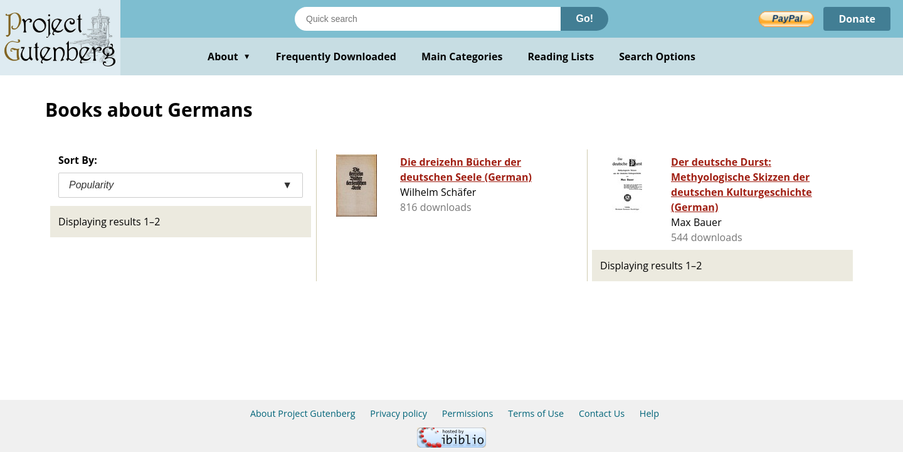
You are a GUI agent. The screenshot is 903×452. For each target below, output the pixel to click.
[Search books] (428, 19)
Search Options (657, 56)
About (229, 56)
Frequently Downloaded (336, 56)
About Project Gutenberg (303, 413)
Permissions (468, 413)
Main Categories (462, 56)
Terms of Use (536, 413)
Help (649, 413)
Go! (584, 18)
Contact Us (602, 413)
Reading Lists (561, 56)
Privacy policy (398, 413)
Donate (856, 19)
